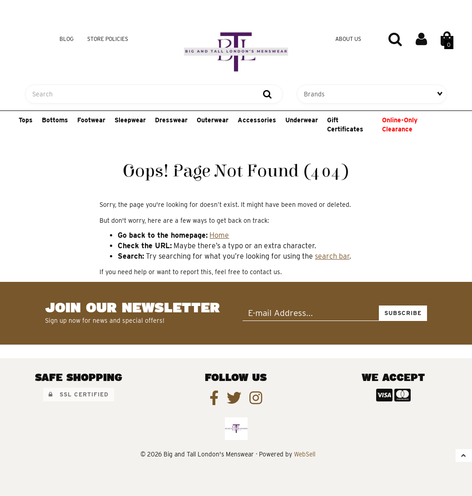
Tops (26, 120)
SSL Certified (79, 394)
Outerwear (213, 120)
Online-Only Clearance (399, 124)
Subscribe (403, 313)
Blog (67, 38)
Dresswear (171, 120)
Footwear (91, 120)
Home (219, 235)
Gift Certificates (345, 124)
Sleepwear (130, 120)
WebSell (304, 454)
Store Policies (107, 38)
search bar (332, 256)
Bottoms (55, 120)
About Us (348, 38)
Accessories (257, 120)
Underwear (301, 120)
